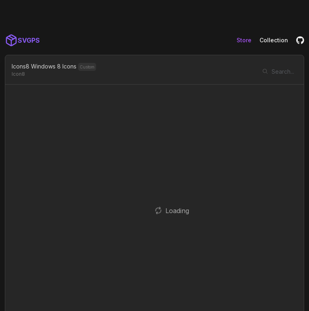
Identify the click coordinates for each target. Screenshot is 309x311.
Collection (274, 40)
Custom (87, 66)
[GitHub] (300, 40)
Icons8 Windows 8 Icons (44, 66)
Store (244, 40)
